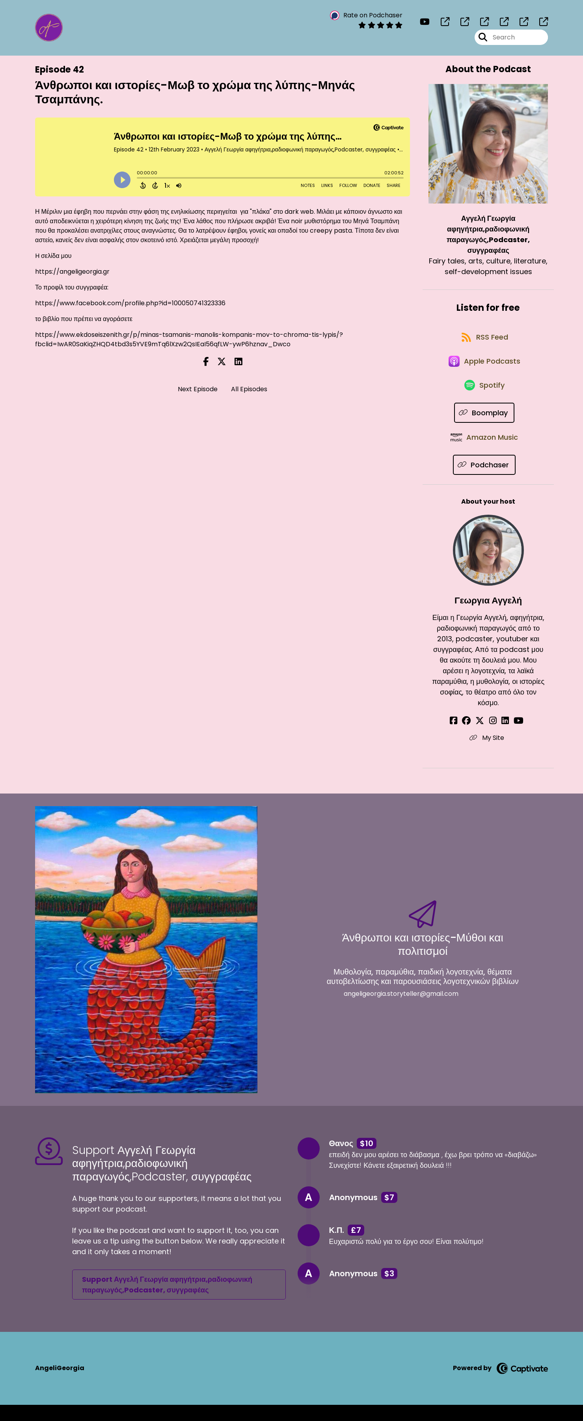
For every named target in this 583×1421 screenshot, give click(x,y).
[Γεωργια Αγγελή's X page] (483, 737)
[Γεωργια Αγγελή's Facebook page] (463, 737)
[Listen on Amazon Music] (484, 453)
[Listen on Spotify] (484, 397)
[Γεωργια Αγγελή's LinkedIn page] (502, 737)
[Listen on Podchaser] (484, 481)
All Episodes (249, 389)
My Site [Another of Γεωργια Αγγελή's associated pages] (488, 754)
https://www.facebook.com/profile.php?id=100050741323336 (130, 303)
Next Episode (198, 389)
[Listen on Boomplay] (484, 425)
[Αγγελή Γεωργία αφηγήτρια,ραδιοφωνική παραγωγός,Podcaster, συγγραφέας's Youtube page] (425, 23)
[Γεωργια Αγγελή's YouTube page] (512, 737)
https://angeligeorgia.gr (72, 271)
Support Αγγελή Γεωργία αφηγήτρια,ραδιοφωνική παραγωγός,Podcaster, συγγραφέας (167, 1300)
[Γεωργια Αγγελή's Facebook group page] (473, 737)
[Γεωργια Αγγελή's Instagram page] (493, 737)
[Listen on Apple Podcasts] (484, 369)
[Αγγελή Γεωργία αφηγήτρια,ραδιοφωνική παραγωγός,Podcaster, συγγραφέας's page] (440, 23)
